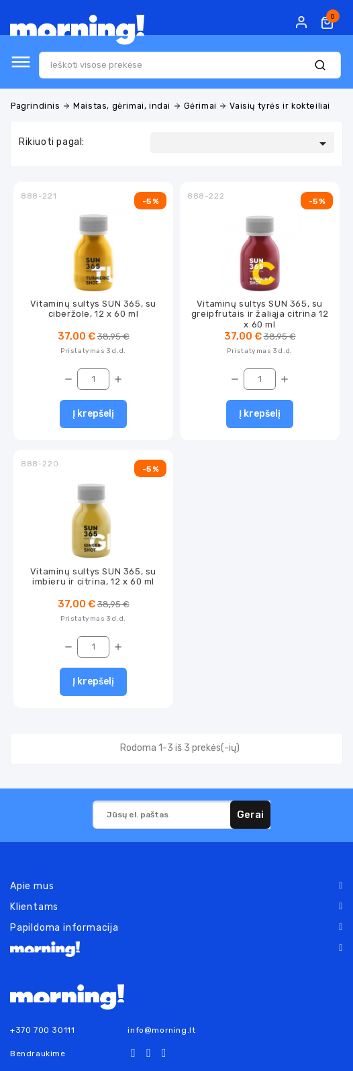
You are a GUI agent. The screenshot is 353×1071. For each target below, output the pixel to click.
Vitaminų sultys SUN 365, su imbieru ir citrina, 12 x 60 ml (93, 576)
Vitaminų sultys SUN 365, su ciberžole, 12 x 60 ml (93, 309)
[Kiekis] (93, 379)
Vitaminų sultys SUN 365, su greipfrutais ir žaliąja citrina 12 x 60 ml (259, 314)
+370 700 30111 (42, 1030)
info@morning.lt (161, 1030)
